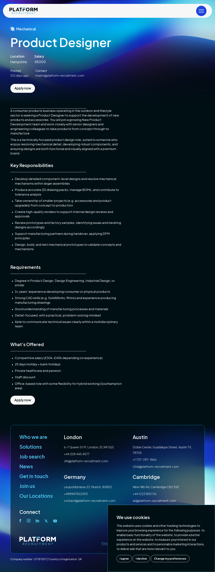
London (73, 437)
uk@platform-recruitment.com (154, 501)
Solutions (30, 446)
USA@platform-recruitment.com (156, 466)
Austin (140, 437)
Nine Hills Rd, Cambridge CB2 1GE (156, 487)
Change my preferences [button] (170, 558)
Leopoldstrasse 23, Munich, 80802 (88, 487)
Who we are (33, 437)
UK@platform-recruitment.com (86, 461)
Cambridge (146, 477)
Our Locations (36, 496)
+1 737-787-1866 (145, 459)
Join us (27, 486)
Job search (32, 456)
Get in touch (33, 476)
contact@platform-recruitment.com (89, 501)
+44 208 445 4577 (76, 454)
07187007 (40, 559)
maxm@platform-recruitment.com (59, 75)
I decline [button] (141, 558)
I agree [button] (124, 558)
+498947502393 (76, 494)
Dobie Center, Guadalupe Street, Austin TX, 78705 (162, 450)
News (26, 466)
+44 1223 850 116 (144, 494)
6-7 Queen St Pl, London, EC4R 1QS (89, 447)
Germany (75, 477)
